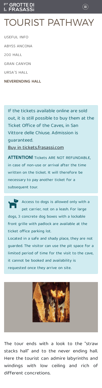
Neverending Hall (22, 81)
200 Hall (13, 55)
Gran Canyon (17, 64)
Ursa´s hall (16, 72)
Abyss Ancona (18, 46)
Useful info (16, 37)
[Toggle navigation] (85, 7)
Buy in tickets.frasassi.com (36, 148)
